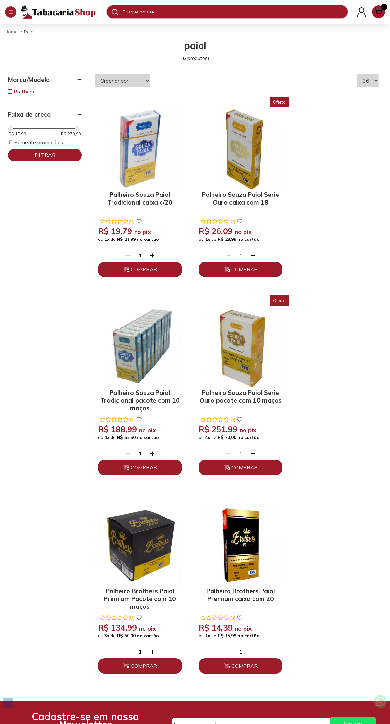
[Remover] (126, 252)
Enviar (353, 521)
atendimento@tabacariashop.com (243, 596)
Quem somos (121, 582)
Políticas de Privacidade (134, 593)
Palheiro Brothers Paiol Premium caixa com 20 (334, 391)
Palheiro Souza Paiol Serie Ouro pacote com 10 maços (138, 394)
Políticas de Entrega (130, 622)
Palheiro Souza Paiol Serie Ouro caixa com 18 (236, 195)
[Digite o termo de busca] (235, 12)
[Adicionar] (151, 252)
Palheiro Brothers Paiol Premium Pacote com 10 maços (237, 394)
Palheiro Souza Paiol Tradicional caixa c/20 (138, 195)
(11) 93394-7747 (227, 582)
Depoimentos (122, 634)
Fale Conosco (222, 611)
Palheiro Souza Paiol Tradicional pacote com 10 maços (334, 198)
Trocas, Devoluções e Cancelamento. (131, 608)
